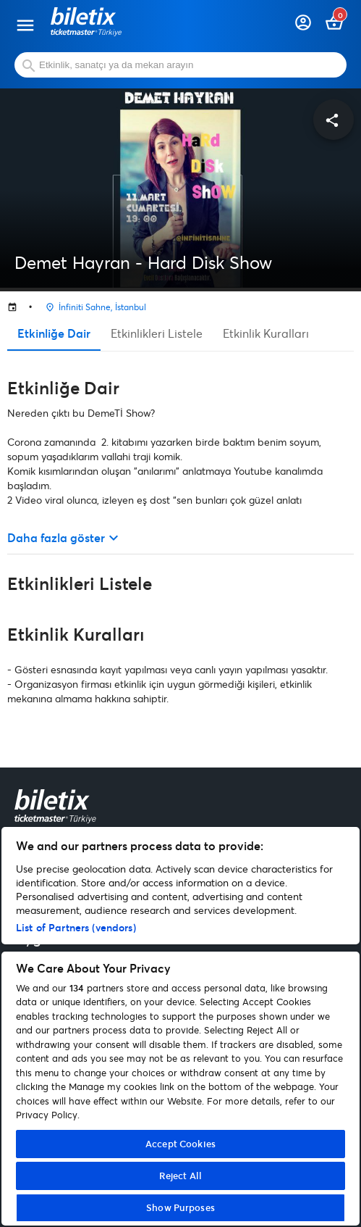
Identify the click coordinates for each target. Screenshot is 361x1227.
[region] (180, 1026)
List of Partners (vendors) (76, 927)
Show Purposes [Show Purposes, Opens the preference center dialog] (180, 1207)
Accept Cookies (180, 1143)
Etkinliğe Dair (53, 333)
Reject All (180, 1175)
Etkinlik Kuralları (266, 333)
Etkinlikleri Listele (157, 333)
